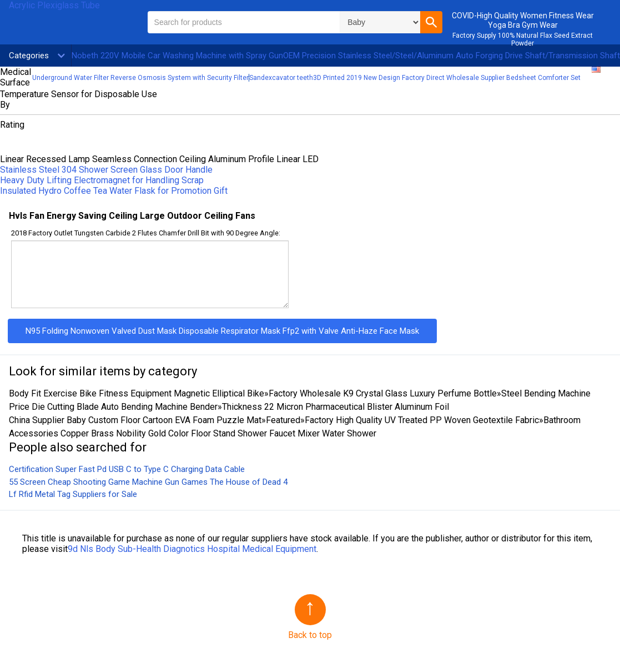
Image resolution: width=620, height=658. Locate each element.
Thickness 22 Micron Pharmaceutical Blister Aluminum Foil (335, 406)
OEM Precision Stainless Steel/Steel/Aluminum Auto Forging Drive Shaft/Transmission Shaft (451, 56)
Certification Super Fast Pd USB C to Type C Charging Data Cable (127, 469)
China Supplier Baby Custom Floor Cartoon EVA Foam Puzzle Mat (135, 420)
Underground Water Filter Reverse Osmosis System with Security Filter (140, 78)
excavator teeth (289, 78)
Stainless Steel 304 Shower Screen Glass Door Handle (106, 169)
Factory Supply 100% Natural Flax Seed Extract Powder (522, 39)
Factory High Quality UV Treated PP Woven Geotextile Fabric (422, 420)
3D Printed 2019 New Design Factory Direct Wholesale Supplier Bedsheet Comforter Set (447, 78)
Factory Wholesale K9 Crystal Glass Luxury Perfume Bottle (383, 393)
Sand (257, 78)
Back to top (310, 635)
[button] (431, 22)
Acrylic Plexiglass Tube (54, 5)
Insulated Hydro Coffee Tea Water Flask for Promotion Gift (114, 190)
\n (380, 22)
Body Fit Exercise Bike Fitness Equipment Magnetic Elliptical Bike (136, 393)
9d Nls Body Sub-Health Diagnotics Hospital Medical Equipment (192, 549)
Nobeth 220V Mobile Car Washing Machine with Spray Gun (177, 56)
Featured (283, 420)
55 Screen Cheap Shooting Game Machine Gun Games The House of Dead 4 (148, 482)
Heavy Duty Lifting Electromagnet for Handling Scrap (102, 180)
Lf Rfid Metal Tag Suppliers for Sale (73, 494)
